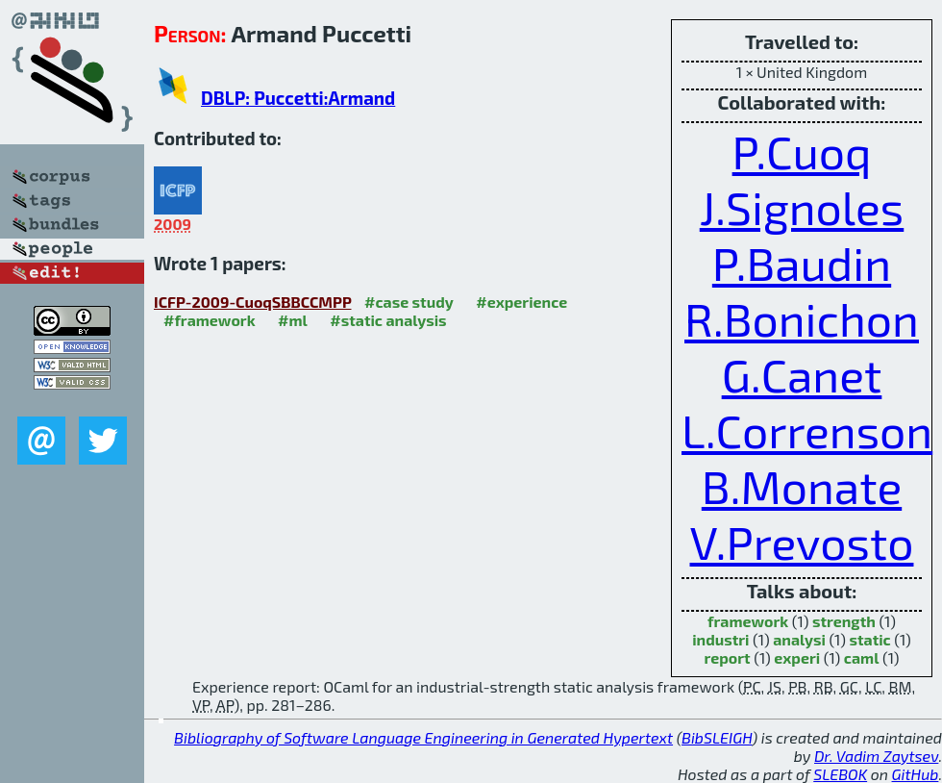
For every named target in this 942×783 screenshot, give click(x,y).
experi (797, 657)
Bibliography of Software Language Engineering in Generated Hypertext (423, 737)
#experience (521, 301)
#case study (409, 301)
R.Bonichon (801, 318)
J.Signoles (802, 207)
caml (862, 657)
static (869, 639)
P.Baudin (801, 262)
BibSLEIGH (717, 737)
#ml (293, 320)
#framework (209, 320)
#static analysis (388, 320)
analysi (799, 639)
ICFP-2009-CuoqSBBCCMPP (253, 301)
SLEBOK (840, 774)
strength (844, 621)
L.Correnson (807, 430)
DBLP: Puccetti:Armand (298, 98)
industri (720, 639)
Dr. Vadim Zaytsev (876, 755)
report (727, 657)
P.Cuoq (802, 151)
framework (747, 621)
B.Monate (802, 486)
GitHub (915, 774)
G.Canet (802, 374)
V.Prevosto (802, 541)
